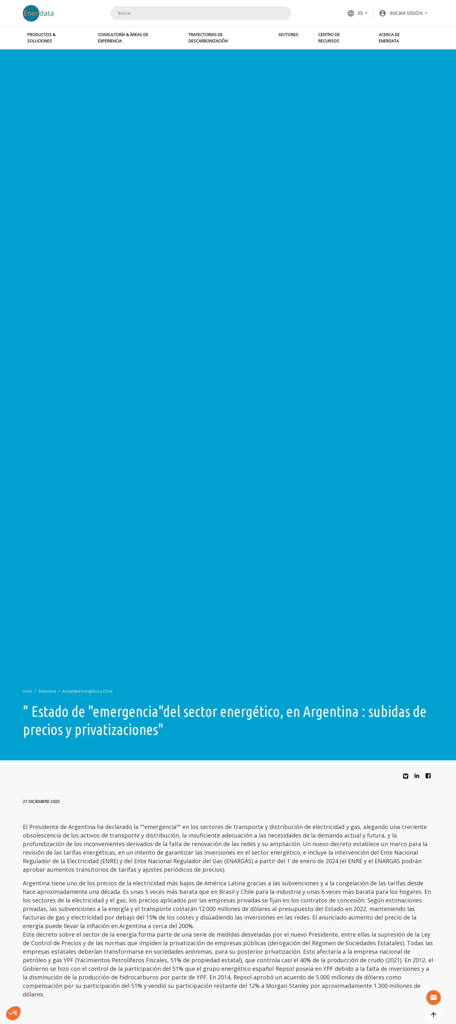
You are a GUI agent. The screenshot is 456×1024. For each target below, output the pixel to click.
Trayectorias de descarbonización (208, 37)
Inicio (27, 691)
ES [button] (355, 13)
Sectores (288, 34)
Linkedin (419, 777)
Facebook (430, 777)
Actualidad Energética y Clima (87, 691)
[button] (403, 13)
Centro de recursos (329, 37)
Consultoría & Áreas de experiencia (123, 37)
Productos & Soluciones (41, 37)
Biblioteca (47, 691)
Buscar (278, 13)
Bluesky (407, 778)
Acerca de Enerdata (389, 37)
